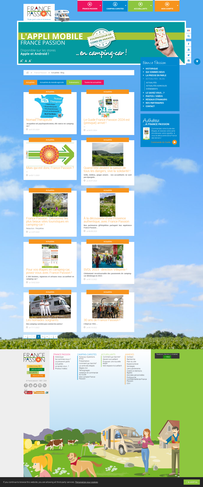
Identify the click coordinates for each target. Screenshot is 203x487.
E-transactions (41, 392)
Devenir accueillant (110, 359)
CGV (128, 383)
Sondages (131, 366)
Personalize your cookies (86, 482)
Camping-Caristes (115, 8)
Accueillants (140, 8)
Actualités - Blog (155, 79)
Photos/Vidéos (61, 368)
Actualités (30, 82)
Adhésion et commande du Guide (88, 374)
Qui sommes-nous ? (63, 359)
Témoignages (84, 370)
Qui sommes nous (155, 72)
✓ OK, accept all (192, 482)
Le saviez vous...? (155, 93)
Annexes (129, 354)
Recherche (131, 359)
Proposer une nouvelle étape (112, 362)
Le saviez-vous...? (62, 366)
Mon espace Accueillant (112, 366)
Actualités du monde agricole (52, 82)
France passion (34, 357)
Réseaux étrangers (156, 99)
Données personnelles (135, 375)
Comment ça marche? (88, 363)
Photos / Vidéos (154, 96)
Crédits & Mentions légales (134, 372)
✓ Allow (167, 357)
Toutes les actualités (92, 82)
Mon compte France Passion (87, 378)
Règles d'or (83, 368)
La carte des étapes (87, 366)
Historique (152, 69)
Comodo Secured (28, 391)
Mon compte (167, 8)
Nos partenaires (155, 103)
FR (188, 30)
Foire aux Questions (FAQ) (87, 358)
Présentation (84, 361)
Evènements (74, 82)
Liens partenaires (133, 368)
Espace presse (132, 364)
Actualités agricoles (156, 85)
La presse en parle (156, 75)
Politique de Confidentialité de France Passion (137, 379)
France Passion (89, 8)
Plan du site (131, 361)
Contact (150, 106)
